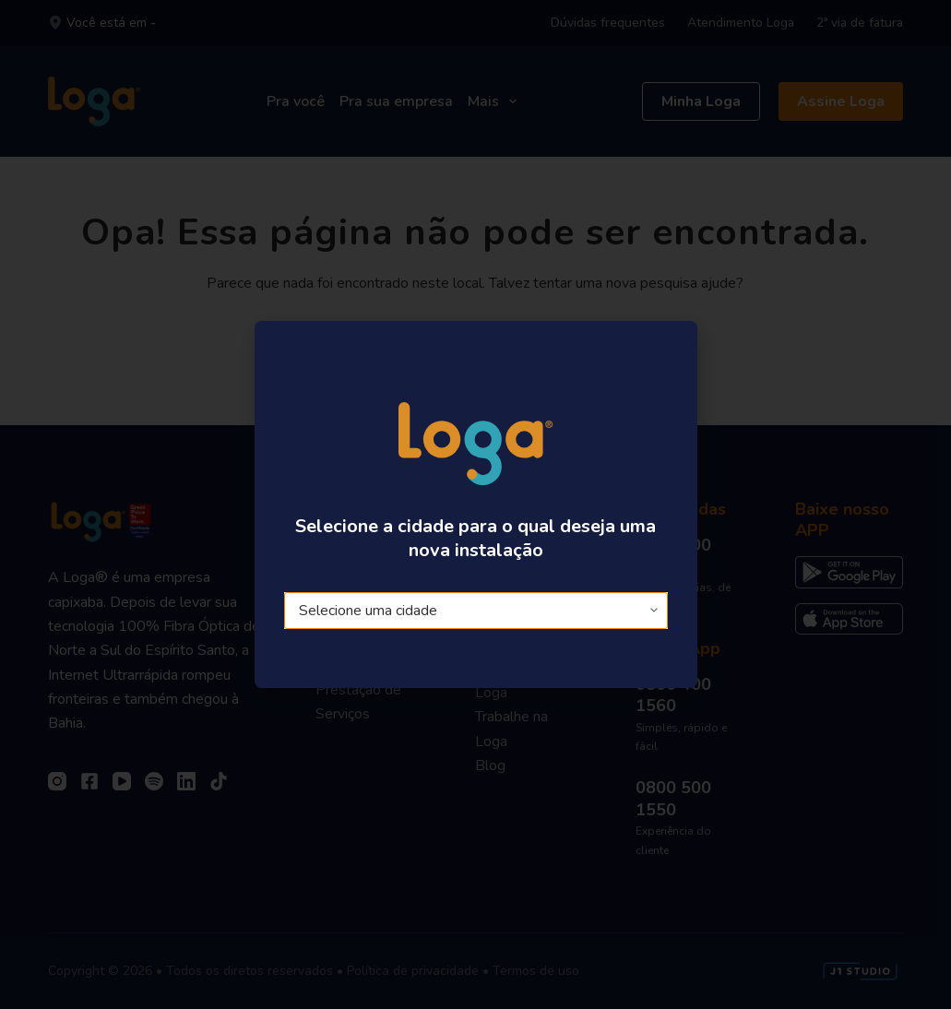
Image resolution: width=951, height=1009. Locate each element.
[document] (475, 504)
